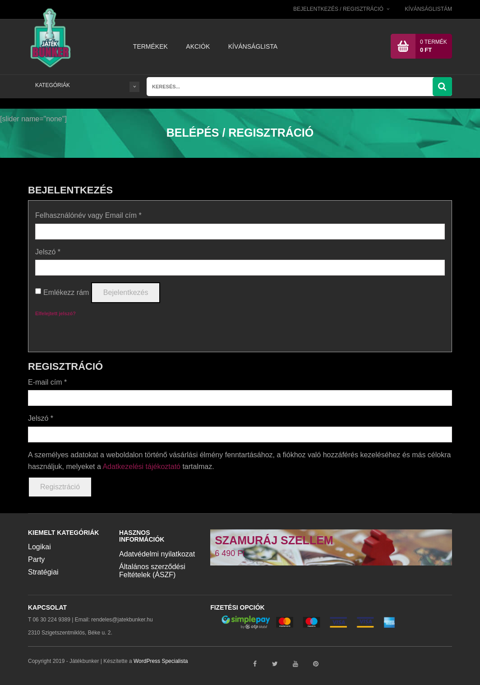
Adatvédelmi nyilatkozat (157, 553)
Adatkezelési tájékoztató (141, 466)
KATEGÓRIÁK (87, 85)
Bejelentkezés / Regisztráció (338, 9)
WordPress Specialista (161, 661)
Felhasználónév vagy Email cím (88, 215)
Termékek (150, 46)
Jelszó (47, 251)
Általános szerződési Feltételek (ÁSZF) (152, 570)
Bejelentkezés (125, 292)
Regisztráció (60, 486)
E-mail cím (47, 382)
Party (36, 559)
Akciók (198, 46)
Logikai (39, 546)
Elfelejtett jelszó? (55, 313)
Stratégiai (43, 571)
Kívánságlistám (428, 9)
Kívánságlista (252, 46)
